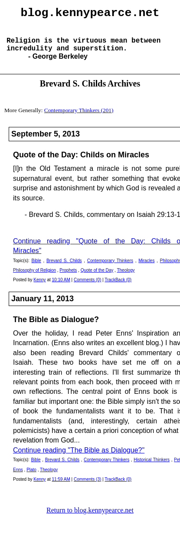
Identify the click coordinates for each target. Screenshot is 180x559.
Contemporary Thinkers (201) (79, 119)
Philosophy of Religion (34, 278)
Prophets (68, 278)
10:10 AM (61, 288)
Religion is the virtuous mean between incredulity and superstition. (83, 51)
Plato (31, 478)
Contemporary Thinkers (110, 269)
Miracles (146, 269)
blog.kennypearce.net (90, 14)
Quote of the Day (97, 278)
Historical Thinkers (152, 468)
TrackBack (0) (118, 288)
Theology (125, 278)
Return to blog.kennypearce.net (90, 518)
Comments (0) (87, 288)
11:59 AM (61, 488)
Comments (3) (87, 488)
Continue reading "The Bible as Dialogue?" (78, 459)
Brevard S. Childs (64, 269)
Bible (36, 269)
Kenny (39, 288)
